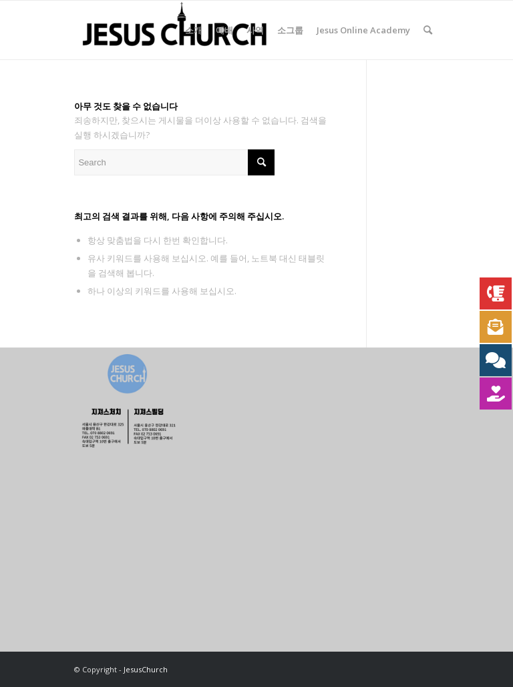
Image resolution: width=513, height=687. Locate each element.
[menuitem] (193, 30)
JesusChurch (146, 669)
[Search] (428, 30)
